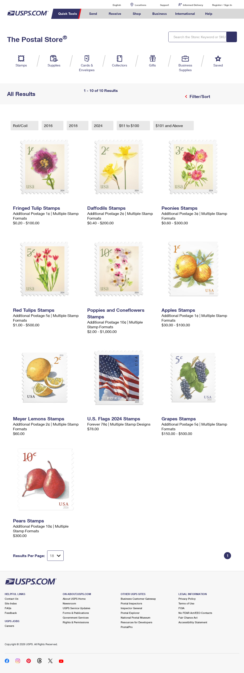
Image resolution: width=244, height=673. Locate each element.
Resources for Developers (136, 622)
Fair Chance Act (188, 617)
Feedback (11, 612)
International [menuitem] (185, 14)
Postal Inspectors (131, 603)
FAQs (8, 608)
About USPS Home (74, 598)
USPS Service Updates (76, 608)
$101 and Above (170, 125)
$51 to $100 (129, 125)
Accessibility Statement (192, 622)
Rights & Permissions (76, 622)
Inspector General (131, 608)
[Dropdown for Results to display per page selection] (55, 555)
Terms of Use (186, 603)
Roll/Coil (21, 125)
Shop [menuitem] (137, 14)
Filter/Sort (199, 96)
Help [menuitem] (208, 14)
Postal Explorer (130, 612)
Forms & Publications (76, 612)
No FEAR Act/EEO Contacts (195, 612)
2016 (49, 125)
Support (164, 5)
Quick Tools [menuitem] (67, 14)
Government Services (76, 617)
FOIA (181, 608)
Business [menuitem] (159, 14)
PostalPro (127, 626)
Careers (9, 625)
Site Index (11, 603)
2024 (98, 125)
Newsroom (69, 603)
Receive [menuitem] (115, 14)
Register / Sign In (222, 5)
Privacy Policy (187, 598)
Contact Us (11, 598)
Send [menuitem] (93, 14)
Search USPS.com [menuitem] (225, 14)
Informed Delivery (193, 5)
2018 (74, 125)
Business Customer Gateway (138, 598)
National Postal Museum (135, 617)
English (112, 5)
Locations (140, 5)
